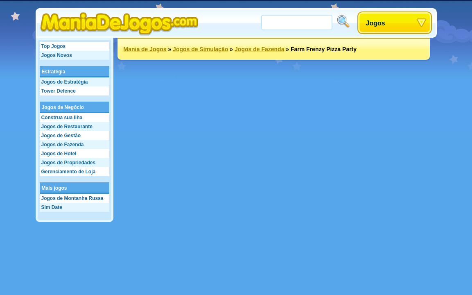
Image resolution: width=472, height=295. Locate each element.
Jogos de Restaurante (67, 126)
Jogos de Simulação (200, 49)
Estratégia (53, 72)
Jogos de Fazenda (62, 145)
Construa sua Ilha (62, 117)
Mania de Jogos (145, 49)
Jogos (375, 23)
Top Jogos (53, 46)
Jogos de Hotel (59, 154)
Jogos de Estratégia (64, 82)
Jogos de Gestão (61, 135)
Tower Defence (58, 91)
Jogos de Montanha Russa (72, 198)
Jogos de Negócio (63, 107)
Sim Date (51, 207)
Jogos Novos (56, 55)
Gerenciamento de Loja (68, 172)
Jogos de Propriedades (68, 163)
